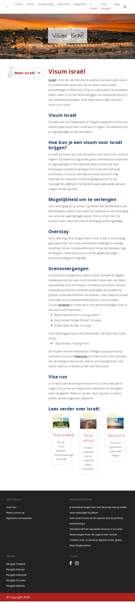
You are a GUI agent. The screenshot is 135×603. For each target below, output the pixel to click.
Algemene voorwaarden (19, 518)
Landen (18, 4)
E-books (93, 6)
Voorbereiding (46, 4)
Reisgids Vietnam (15, 569)
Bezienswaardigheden (68, 435)
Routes (30, 4)
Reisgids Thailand (15, 563)
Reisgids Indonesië (16, 574)
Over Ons (11, 507)
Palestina (81, 356)
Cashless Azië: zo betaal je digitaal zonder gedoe (96, 540)
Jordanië (64, 305)
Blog (117, 4)
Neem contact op (15, 512)
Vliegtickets (80, 4)
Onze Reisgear (106, 6)
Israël (52, 80)
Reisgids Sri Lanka (15, 580)
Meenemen (63, 4)
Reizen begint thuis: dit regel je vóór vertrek (93, 534)
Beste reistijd (88, 438)
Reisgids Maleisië (15, 585)
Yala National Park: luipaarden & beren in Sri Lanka (96, 529)
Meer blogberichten (80, 545)
